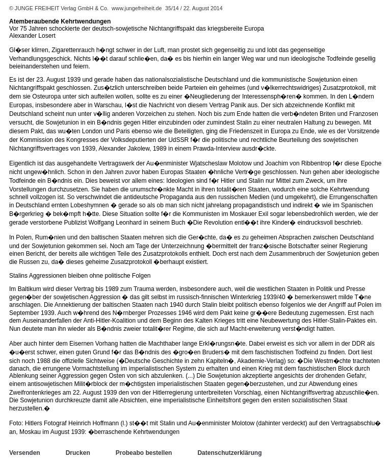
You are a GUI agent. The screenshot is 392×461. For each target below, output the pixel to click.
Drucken (78, 452)
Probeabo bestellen (144, 452)
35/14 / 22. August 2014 (194, 8)
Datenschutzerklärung (229, 452)
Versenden (24, 452)
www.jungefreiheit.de (137, 8)
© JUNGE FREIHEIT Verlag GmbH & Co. (59, 8)
